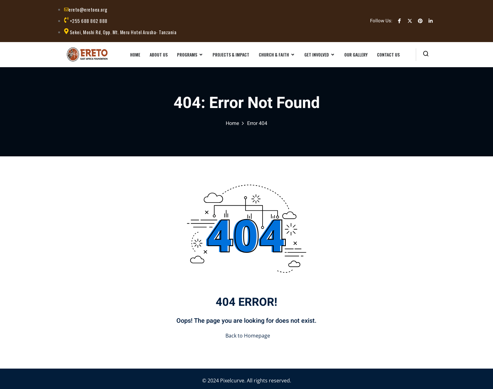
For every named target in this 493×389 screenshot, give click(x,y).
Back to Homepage (246, 335)
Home (232, 123)
